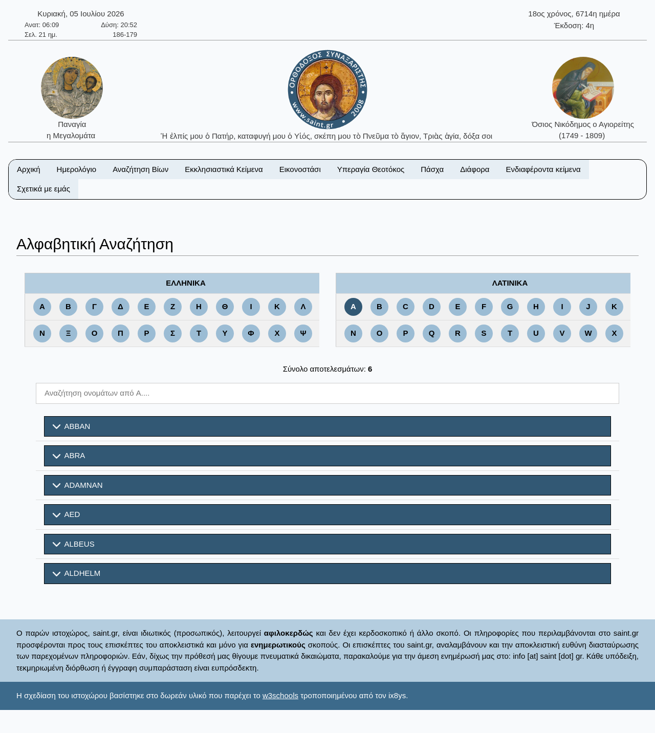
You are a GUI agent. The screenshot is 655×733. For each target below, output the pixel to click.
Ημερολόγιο (77, 169)
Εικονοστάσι (300, 169)
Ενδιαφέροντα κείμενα (543, 169)
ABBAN (71, 426)
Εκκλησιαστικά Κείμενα (224, 169)
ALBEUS (74, 544)
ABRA (69, 455)
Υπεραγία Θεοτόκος (371, 169)
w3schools (280, 695)
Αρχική (28, 169)
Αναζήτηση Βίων (140, 169)
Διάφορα (474, 169)
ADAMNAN (78, 485)
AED (66, 514)
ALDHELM (76, 573)
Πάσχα (432, 169)
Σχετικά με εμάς (43, 188)
